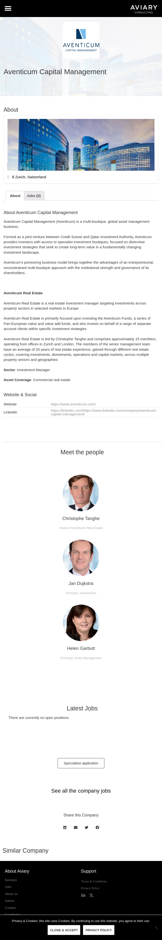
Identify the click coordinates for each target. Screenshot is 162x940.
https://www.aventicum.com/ (73, 404)
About (15, 196)
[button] (7, 8)
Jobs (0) (34, 196)
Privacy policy (98, 930)
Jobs (8, 887)
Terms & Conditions (94, 881)
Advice (9, 901)
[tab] (15, 195)
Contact (10, 908)
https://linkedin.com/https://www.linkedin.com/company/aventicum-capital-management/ (104, 412)
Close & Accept (64, 930)
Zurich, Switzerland (30, 177)
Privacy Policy (90, 888)
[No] (156, 927)
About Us (11, 894)
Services (11, 880)
